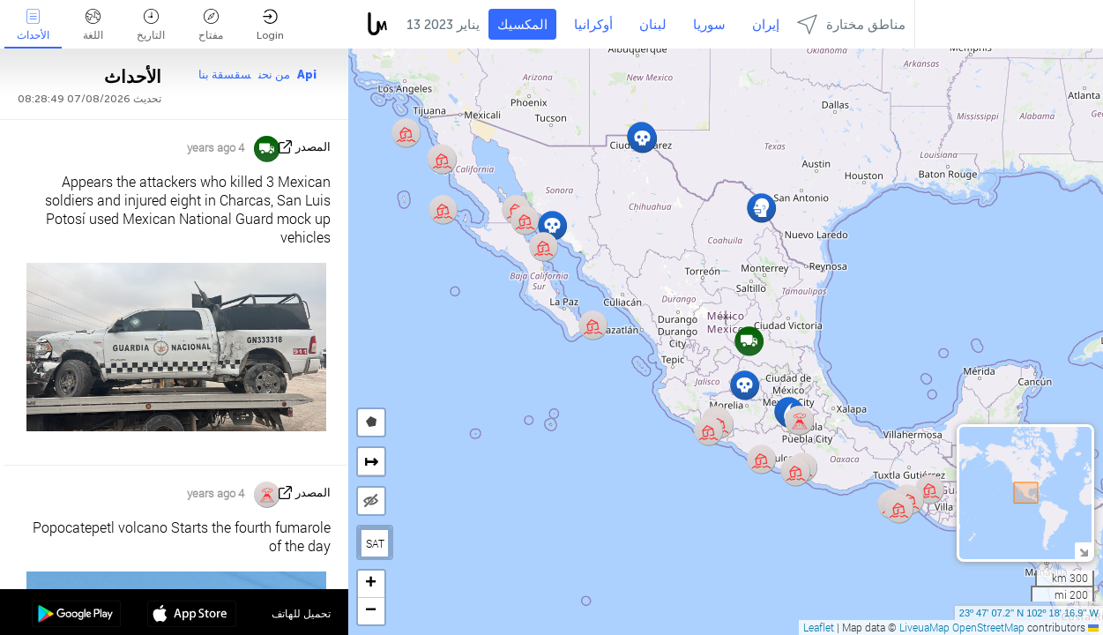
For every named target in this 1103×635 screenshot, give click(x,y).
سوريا (709, 25)
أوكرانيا (593, 25)
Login (270, 25)
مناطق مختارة (851, 24)
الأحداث (33, 25)
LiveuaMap (924, 627)
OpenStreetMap (988, 627)
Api (307, 74)
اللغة (93, 25)
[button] (899, 508)
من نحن (274, 74)
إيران (765, 25)
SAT (375, 543)
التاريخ (151, 25)
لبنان (653, 25)
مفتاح (210, 25)
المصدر (313, 146)
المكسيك (522, 25)
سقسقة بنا (224, 74)
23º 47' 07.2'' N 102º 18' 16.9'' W (1029, 613)
